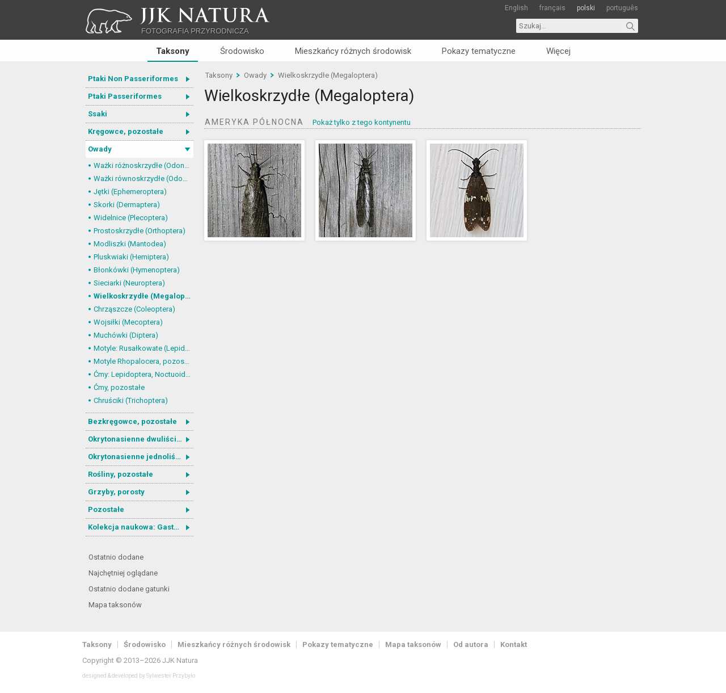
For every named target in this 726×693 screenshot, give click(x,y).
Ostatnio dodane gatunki (129, 589)
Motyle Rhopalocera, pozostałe (143, 361)
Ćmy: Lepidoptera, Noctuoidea (143, 374)
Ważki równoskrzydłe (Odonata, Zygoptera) (143, 178)
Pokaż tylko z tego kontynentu (362, 122)
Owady (100, 149)
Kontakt (513, 644)
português (622, 8)
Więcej (558, 51)
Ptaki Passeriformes (125, 96)
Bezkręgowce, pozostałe (132, 421)
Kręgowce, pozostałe (125, 131)
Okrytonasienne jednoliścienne (140, 456)
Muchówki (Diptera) (126, 335)
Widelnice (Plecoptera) (131, 217)
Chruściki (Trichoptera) (131, 400)
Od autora (470, 644)
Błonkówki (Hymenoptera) (137, 270)
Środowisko (242, 51)
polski (586, 8)
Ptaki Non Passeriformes (133, 78)
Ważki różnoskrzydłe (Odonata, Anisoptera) (143, 165)
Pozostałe (106, 509)
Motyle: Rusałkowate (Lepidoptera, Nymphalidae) (143, 348)
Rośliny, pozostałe (120, 474)
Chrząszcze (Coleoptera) (134, 309)
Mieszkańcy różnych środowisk (353, 51)
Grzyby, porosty (116, 492)
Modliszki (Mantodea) (130, 244)
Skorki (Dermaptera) (127, 204)
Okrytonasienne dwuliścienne (140, 439)
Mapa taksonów (115, 604)
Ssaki (97, 114)
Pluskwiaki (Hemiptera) (131, 257)
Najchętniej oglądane (123, 573)
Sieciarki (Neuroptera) (129, 283)
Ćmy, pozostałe (119, 387)
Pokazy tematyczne (479, 51)
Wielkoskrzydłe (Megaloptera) (143, 296)
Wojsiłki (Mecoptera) (128, 322)
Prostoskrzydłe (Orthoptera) (139, 230)
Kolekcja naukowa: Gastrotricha (140, 527)
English (516, 8)
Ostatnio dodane (115, 557)
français (552, 8)
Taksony (172, 51)
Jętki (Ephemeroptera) (130, 191)
